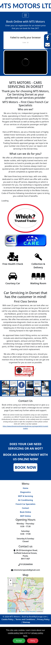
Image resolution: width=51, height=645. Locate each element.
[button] (25, 592)
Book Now (25, 467)
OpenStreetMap (31, 611)
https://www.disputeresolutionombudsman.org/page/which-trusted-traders (25, 427)
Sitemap (26, 622)
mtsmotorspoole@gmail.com (27, 570)
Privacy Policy (43, 619)
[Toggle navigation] (25, 15)
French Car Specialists (25, 504)
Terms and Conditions (25, 619)
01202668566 (27, 564)
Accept (19, 640)
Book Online (25, 512)
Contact (25, 508)
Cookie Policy (8, 619)
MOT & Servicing (25, 496)
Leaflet (22, 611)
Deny (32, 640)
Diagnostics (25, 492)
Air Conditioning (25, 500)
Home (25, 488)
